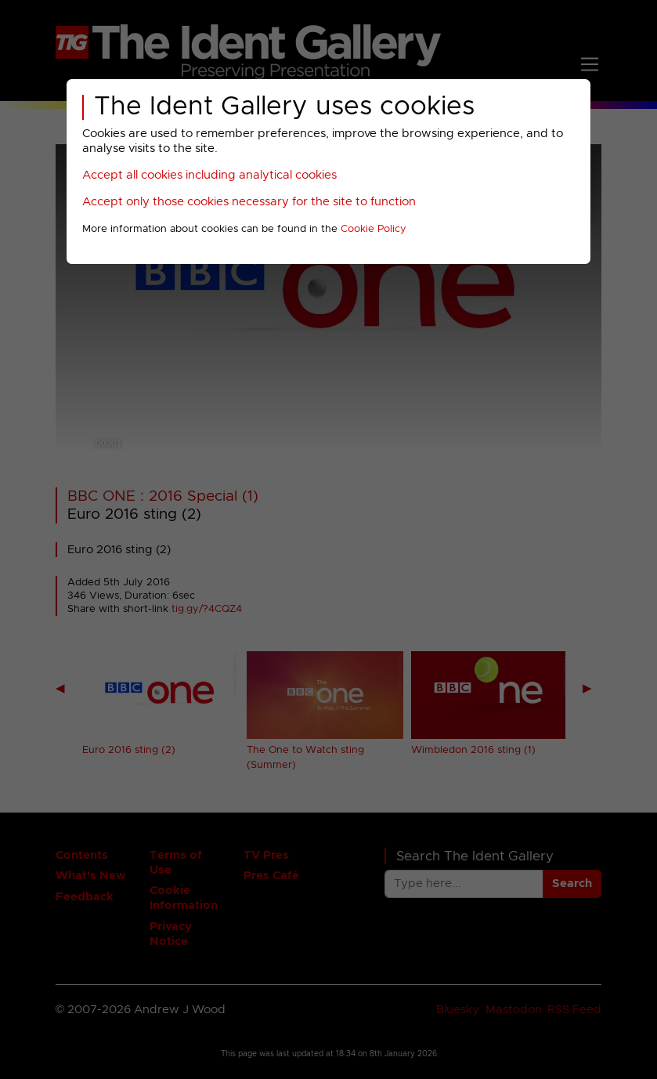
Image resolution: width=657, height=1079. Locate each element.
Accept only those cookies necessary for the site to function (249, 202)
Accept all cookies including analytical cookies (209, 175)
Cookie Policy (373, 229)
